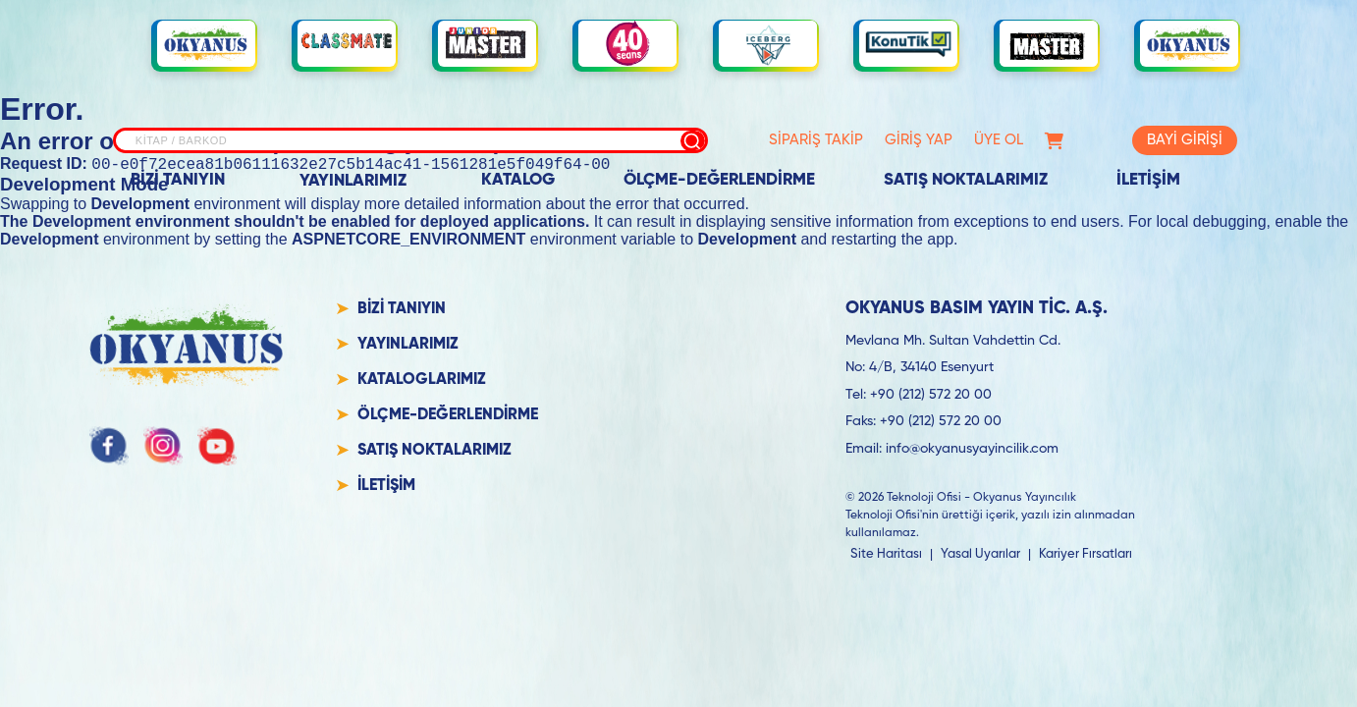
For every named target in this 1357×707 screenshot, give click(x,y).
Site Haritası (886, 557)
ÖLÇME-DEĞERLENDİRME (719, 180)
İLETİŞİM (1148, 180)
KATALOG (518, 180)
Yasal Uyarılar (980, 557)
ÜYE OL (998, 140)
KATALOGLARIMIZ (421, 383)
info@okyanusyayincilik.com (972, 452)
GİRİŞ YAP (918, 140)
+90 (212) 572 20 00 (931, 398)
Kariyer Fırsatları (1085, 557)
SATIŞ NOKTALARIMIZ (966, 180)
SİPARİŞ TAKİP (816, 140)
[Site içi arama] (410, 140)
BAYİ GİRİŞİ (1184, 140)
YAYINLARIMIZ (353, 181)
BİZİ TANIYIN (178, 180)
